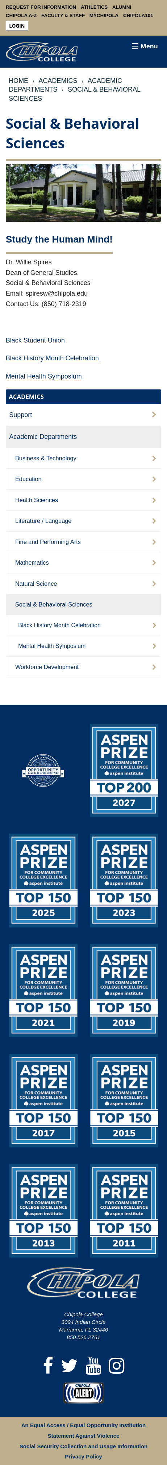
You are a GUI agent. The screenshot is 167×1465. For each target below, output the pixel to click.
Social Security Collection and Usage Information (83, 1446)
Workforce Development (47, 667)
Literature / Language (43, 520)
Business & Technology (45, 458)
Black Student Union (35, 340)
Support (20, 415)
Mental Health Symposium (44, 376)
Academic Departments (43, 436)
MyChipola (104, 15)
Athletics (94, 7)
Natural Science (36, 583)
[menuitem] (17, 26)
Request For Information (41, 7)
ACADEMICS (26, 396)
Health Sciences (36, 500)
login (17, 26)
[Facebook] (48, 1366)
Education (28, 479)
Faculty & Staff (63, 15)
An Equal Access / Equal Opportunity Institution (83, 1425)
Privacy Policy (83, 1456)
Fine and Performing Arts (48, 542)
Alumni (121, 7)
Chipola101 (138, 15)
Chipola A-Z (21, 15)
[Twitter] (69, 1366)
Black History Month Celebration (52, 358)
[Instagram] (117, 1366)
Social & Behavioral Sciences (53, 604)
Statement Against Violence (83, 1436)
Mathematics (32, 562)
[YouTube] (93, 1366)
